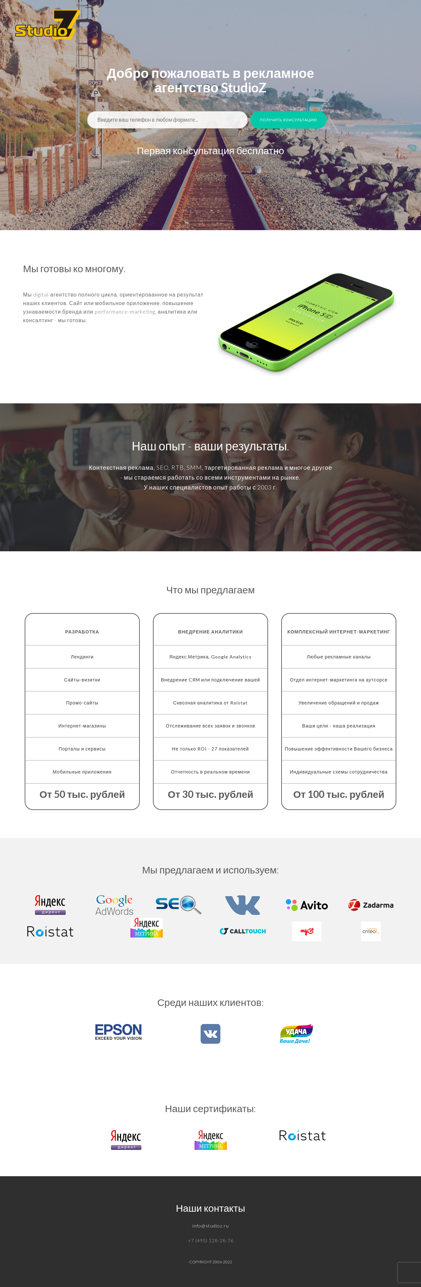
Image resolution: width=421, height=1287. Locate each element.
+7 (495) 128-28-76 (211, 1240)
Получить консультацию (288, 120)
